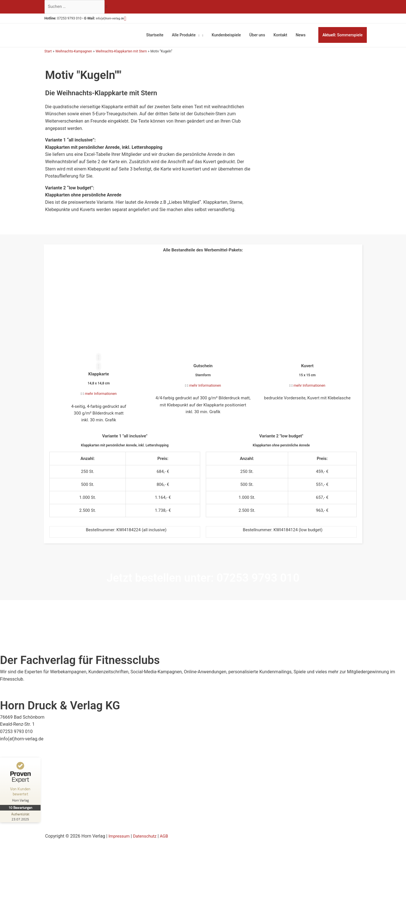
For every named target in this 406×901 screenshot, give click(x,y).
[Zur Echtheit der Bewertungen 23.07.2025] (21, 824)
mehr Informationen (101, 394)
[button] (136, 19)
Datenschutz (147, 844)
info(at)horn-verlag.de (117, 19)
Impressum (120, 844)
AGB (167, 844)
